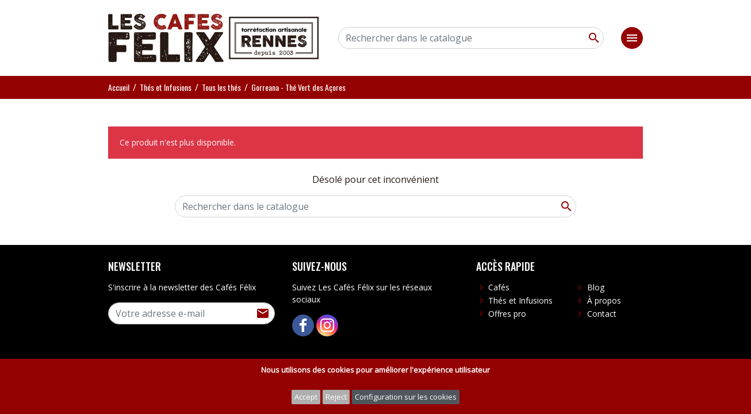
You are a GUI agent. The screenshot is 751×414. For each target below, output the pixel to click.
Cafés (498, 287)
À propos (604, 300)
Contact (601, 313)
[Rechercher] (471, 38)
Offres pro (507, 313)
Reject (336, 397)
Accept (305, 397)
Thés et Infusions (520, 300)
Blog (595, 287)
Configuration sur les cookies (406, 397)
